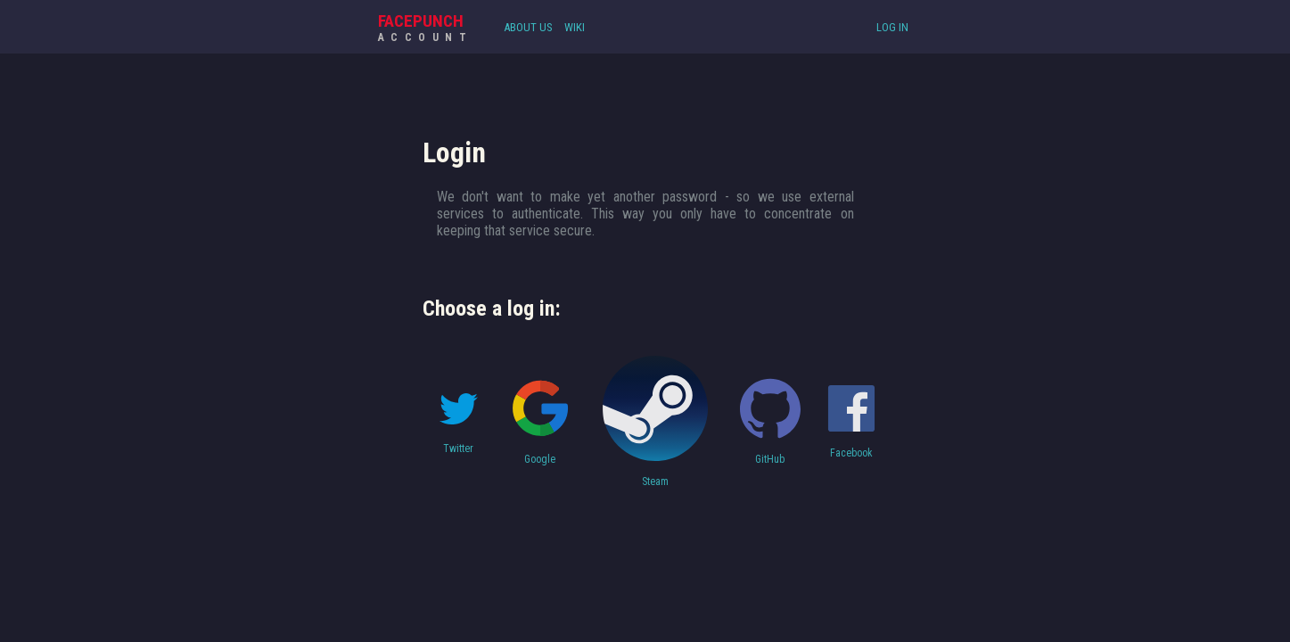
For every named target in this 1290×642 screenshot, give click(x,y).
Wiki (574, 27)
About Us (528, 27)
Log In (892, 27)
